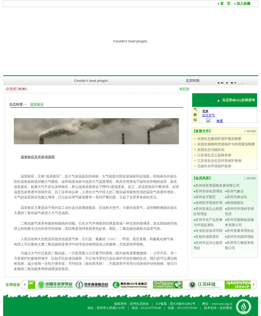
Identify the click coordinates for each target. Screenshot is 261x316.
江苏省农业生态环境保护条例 (219, 161)
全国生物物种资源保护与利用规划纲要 (226, 144)
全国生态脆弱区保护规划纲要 (219, 139)
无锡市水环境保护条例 (214, 166)
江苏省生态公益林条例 (214, 155)
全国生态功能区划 (210, 150)
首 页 (224, 3)
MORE (251, 131)
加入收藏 (243, 3)
